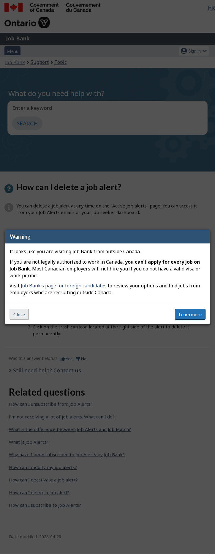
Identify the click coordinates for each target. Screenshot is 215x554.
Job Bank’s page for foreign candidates (64, 285)
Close (19, 314)
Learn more (190, 314)
